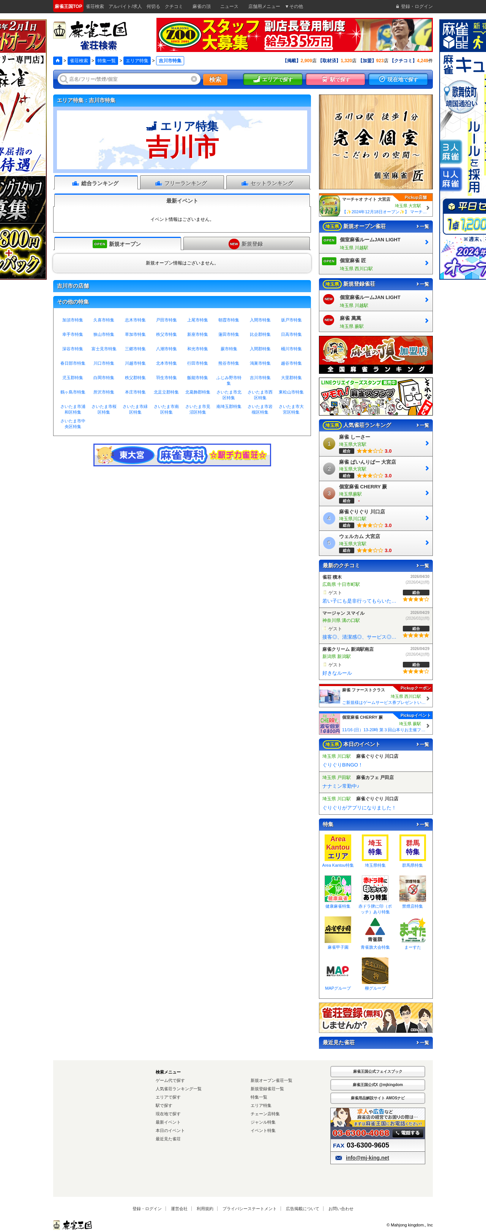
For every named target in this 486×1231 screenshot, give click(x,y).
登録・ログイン (147, 1208)
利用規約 (205, 1208)
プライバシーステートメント (249, 1208)
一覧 (422, 226)
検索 (215, 79)
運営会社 (179, 1208)
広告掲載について (302, 1208)
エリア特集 (137, 60)
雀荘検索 (79, 60)
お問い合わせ (340, 1208)
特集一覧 (107, 60)
